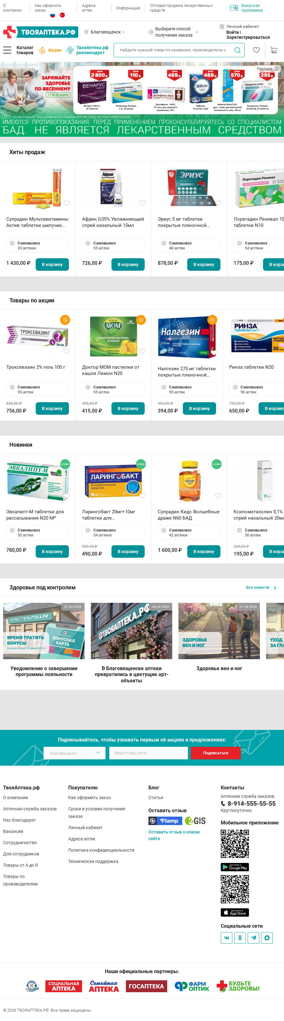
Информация (128, 8)
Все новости (261, 587)
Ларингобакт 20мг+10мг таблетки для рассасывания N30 (108, 515)
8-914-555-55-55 (252, 803)
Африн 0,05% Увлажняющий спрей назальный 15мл (113, 222)
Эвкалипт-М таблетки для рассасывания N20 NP (35, 515)
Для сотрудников (21, 853)
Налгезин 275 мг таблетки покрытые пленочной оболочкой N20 (187, 372)
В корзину (52, 264)
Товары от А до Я (20, 865)
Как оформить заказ (48, 8)
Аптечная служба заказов (30, 808)
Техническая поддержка (93, 861)
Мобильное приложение (250, 823)
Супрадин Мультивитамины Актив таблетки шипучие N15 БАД (37, 222)
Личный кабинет (85, 827)
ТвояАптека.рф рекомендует (87, 50)
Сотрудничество (20, 842)
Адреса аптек (89, 8)
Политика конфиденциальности (101, 850)
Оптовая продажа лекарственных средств (181, 8)
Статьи (155, 797)
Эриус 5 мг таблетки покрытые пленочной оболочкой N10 (182, 222)
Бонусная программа (246, 8)
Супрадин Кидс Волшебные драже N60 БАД (188, 515)
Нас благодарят (19, 820)
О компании (12, 8)
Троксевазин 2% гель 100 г (35, 367)
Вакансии (13, 831)
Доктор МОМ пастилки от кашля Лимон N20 (110, 370)
